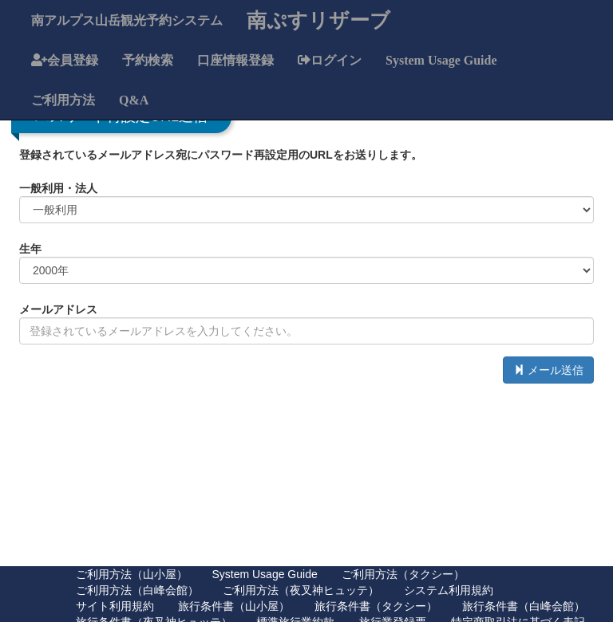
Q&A (133, 99)
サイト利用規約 (115, 606)
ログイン (336, 59)
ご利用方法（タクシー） (403, 574)
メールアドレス (58, 309)
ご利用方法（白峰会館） (137, 590)
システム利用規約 (448, 590)
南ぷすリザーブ (318, 20)
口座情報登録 (235, 59)
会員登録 (72, 59)
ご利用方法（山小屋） (132, 574)
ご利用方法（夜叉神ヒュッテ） (301, 590)
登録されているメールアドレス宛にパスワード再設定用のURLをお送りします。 (220, 154)
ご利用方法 (63, 99)
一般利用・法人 (58, 188)
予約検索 (147, 59)
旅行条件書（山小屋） (234, 606)
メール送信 (548, 370)
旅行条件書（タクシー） (375, 606)
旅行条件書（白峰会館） (523, 606)
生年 (30, 248)
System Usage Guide (441, 59)
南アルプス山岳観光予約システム (127, 20)
